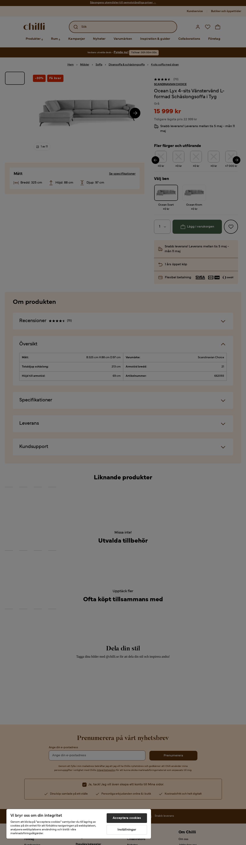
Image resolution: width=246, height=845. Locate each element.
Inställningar (126, 829)
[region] (78, 824)
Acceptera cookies (127, 818)
